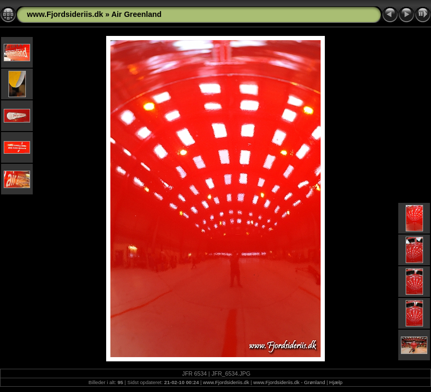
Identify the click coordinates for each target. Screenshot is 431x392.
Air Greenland (136, 14)
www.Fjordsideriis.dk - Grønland (289, 382)
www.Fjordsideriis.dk (65, 14)
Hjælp (335, 382)
